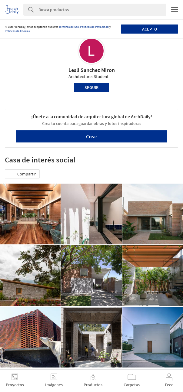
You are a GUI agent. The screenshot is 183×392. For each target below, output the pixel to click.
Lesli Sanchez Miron (91, 70)
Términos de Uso (69, 27)
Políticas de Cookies (17, 31)
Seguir (91, 87)
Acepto (149, 29)
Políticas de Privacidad (94, 27)
